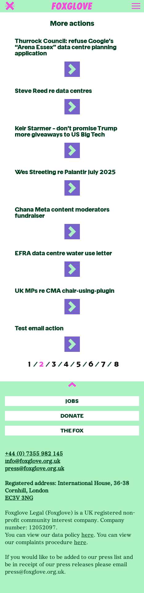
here (87, 535)
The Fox (72, 430)
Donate (72, 416)
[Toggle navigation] (137, 5)
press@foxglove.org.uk (34, 468)
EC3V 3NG (19, 498)
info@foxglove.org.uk (32, 461)
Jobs (72, 401)
